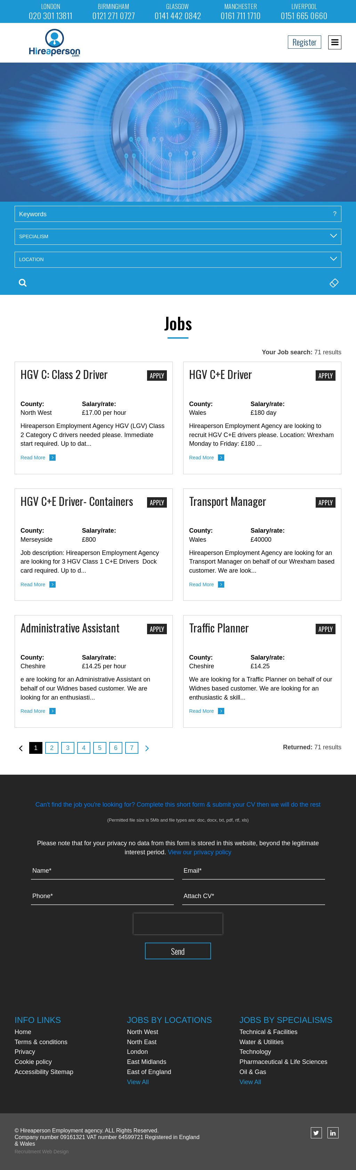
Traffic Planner (219, 628)
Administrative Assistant (70, 628)
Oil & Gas (253, 1071)
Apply (157, 375)
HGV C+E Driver (220, 375)
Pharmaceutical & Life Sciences (283, 1061)
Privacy (25, 1051)
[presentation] (178, 923)
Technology (255, 1051)
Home (23, 1031)
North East (141, 1042)
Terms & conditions (41, 1042)
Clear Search (333, 283)
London (137, 1051)
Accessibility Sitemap (44, 1071)
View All (138, 1082)
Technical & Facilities (269, 1031)
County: (32, 404)
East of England (149, 1071)
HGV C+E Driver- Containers (77, 501)
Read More (33, 457)
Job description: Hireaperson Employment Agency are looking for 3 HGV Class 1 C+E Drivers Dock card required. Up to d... (90, 561)
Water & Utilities (262, 1042)
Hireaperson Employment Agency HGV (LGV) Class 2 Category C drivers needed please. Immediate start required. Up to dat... (92, 434)
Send (178, 951)
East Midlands (146, 1061)
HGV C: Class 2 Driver (64, 375)
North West (142, 1031)
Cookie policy (33, 1061)
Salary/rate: (99, 404)
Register (304, 41)
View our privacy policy (200, 852)
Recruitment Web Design (41, 1151)
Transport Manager (227, 501)
